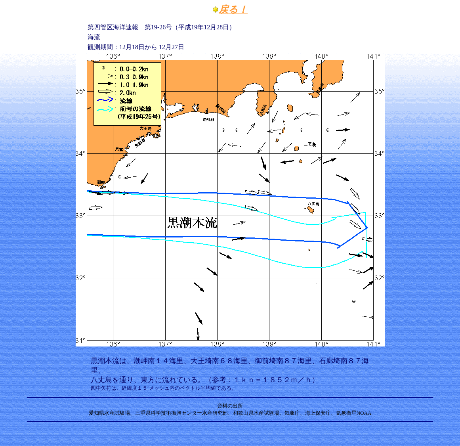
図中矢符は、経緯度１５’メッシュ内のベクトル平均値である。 (164, 388)
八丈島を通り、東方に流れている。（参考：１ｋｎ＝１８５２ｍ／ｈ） (205, 380)
